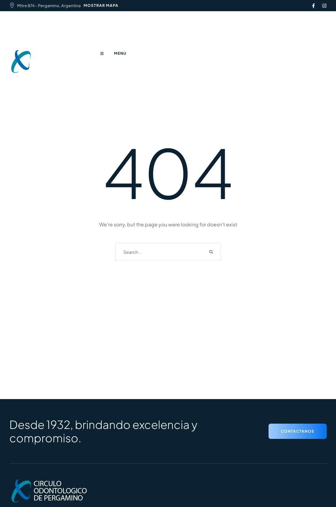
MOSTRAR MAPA (101, 5)
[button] (298, 431)
